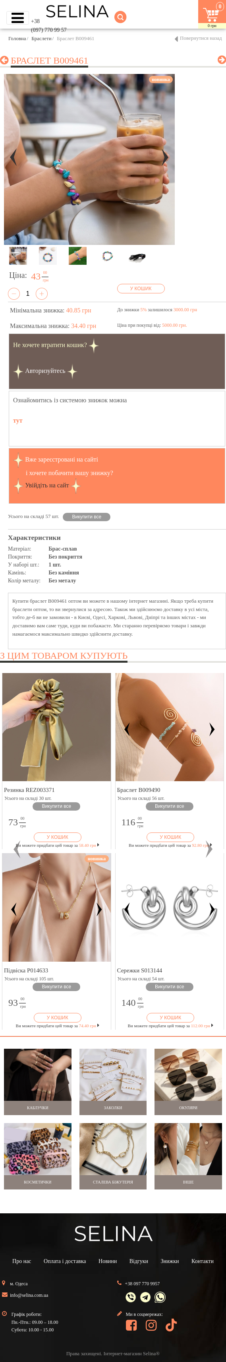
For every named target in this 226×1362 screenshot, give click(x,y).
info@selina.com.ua (29, 1295)
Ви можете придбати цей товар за (57, 845)
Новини (108, 1261)
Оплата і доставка (65, 1261)
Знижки (170, 1261)
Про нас (21, 1261)
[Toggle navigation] (17, 18)
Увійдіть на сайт (47, 485)
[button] (17, 849)
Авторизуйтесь (45, 370)
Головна (17, 38)
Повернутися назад (201, 38)
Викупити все (87, 517)
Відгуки (138, 1261)
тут (18, 420)
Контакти (202, 1261)
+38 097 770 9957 (142, 1283)
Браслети (41, 38)
